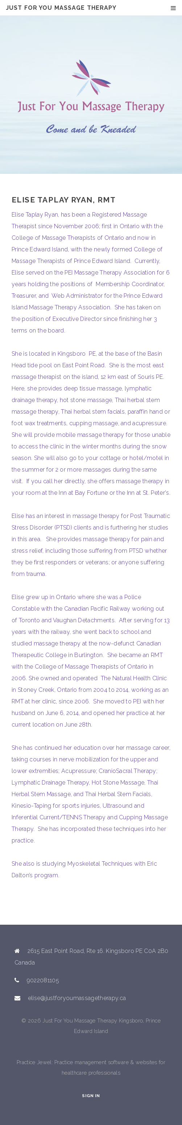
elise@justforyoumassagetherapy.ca (77, 998)
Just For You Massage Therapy (61, 7)
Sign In (91, 1095)
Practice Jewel (34, 1062)
